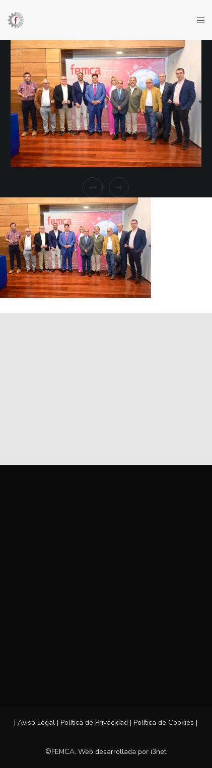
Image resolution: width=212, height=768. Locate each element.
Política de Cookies (163, 722)
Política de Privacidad (94, 722)
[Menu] (197, 20)
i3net (158, 751)
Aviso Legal (36, 722)
